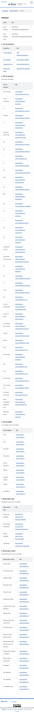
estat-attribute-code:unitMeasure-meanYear (20, 414)
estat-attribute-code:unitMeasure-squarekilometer (20, 180)
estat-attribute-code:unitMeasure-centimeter (20, 213)
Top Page (5, 11)
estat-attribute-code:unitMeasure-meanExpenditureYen (21, 402)
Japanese (4, 1)
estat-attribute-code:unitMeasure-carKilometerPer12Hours (22, 326)
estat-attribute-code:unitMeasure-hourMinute (20, 357)
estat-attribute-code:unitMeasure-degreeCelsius (20, 125)
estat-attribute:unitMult (23, 59)
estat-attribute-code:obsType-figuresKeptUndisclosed (21, 526)
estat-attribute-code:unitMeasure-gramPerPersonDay (20, 135)
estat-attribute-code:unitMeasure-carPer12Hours (20, 316)
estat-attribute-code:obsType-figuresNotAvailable (20, 517)
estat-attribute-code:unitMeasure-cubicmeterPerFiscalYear (22, 259)
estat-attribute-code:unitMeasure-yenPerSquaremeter (20, 306)
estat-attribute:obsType (23, 64)
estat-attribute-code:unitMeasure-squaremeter (20, 230)
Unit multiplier (7, 59)
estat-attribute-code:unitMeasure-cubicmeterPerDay (20, 249)
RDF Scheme (14, 11)
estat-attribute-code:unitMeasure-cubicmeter (20, 239)
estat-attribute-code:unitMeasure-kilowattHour (20, 196)
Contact (14, 701)
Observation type (8, 64)
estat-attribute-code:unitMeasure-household (20, 101)
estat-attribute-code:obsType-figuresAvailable (19, 536)
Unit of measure (7, 52)
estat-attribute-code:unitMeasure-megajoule (20, 269)
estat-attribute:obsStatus (23, 68)
